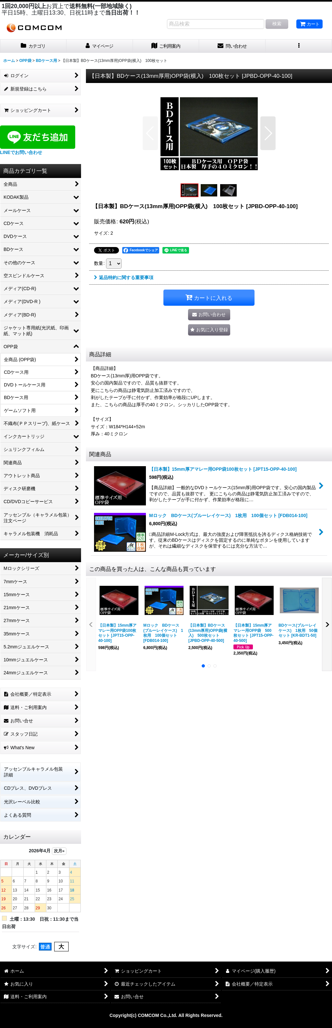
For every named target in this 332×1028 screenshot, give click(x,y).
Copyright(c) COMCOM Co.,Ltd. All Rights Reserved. (166, 1015)
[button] (299, 46)
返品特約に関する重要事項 (123, 277)
